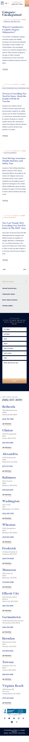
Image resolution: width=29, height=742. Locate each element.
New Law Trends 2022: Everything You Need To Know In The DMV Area (14, 225)
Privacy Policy (21, 733)
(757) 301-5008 (7, 698)
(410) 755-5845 (7, 606)
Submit (14, 381)
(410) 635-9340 (7, 490)
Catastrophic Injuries (8, 294)
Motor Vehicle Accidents (9, 300)
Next (24, 269)
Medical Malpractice (12, 21)
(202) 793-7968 (7, 419)
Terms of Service (13, 733)
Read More (5, 69)
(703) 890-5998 (8, 582)
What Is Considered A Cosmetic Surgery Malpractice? (12, 29)
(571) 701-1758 (7, 466)
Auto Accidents (10, 153)
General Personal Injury (9, 288)
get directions (6, 424)
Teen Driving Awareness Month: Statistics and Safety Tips (14, 161)
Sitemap (6, 733)
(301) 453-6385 (7, 443)
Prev (4, 269)
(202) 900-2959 (8, 537)
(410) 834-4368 (7, 674)
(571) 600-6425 (7, 651)
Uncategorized (8, 88)
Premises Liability (7, 306)
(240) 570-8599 (8, 559)
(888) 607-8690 (17, 4)
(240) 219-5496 (7, 627)
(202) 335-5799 (8, 514)
